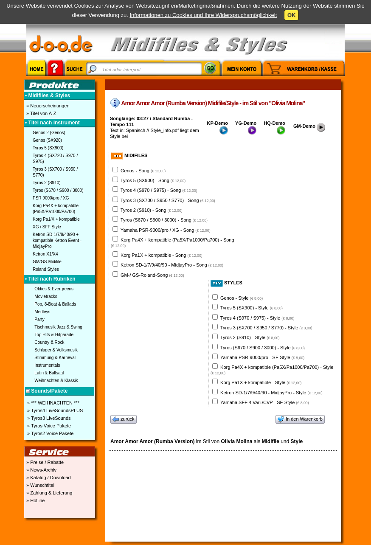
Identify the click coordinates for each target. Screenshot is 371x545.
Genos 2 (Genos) (49, 132)
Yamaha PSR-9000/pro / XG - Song (166, 230)
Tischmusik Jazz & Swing (58, 327)
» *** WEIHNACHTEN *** (52, 402)
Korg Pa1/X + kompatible (56, 219)
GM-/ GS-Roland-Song (152, 275)
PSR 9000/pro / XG (51, 198)
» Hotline (35, 500)
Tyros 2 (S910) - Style (250, 337)
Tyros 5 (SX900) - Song (153, 180)
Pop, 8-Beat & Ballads (55, 304)
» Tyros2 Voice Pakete (49, 433)
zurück (123, 419)
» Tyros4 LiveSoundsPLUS (54, 410)
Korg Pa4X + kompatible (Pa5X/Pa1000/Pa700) (56, 208)
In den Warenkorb (300, 419)
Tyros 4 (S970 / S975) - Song (159, 190)
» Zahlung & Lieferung (48, 492)
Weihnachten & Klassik (56, 380)
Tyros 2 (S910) (47, 182)
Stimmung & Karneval (55, 357)
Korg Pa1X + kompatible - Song (161, 255)
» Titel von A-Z (40, 113)
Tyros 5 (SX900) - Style (251, 307)
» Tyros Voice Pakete (48, 425)
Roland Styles (46, 269)
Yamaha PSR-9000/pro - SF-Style (262, 357)
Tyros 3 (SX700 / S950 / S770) (55, 172)
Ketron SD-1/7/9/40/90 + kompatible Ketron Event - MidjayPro (57, 240)
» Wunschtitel (39, 485)
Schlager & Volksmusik (56, 350)
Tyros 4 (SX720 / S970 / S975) (55, 158)
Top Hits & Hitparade (53, 334)
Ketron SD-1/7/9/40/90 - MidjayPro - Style (271, 392)
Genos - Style (241, 298)
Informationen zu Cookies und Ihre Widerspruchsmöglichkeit (203, 15)
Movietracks (45, 296)
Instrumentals (47, 365)
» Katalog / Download (48, 477)
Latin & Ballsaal (49, 373)
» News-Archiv (40, 469)
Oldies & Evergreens (53, 289)
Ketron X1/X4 (45, 254)
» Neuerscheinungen (47, 105)
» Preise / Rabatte (44, 462)
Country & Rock (49, 342)
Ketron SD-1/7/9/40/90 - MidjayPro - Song (172, 264)
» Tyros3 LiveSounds (48, 418)
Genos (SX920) (47, 140)
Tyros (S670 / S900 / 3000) (58, 190)
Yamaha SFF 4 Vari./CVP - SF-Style (264, 402)
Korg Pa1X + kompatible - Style (260, 382)
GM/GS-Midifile (47, 261)
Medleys (42, 311)
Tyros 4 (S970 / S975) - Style (257, 317)
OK (291, 15)
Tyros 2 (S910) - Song (152, 210)
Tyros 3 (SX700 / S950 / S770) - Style (266, 327)
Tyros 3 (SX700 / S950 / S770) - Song (168, 200)
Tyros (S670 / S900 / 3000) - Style (262, 347)
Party (39, 319)
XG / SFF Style (47, 227)
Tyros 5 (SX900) (48, 148)
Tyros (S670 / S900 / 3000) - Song (164, 219)
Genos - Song (143, 170)
